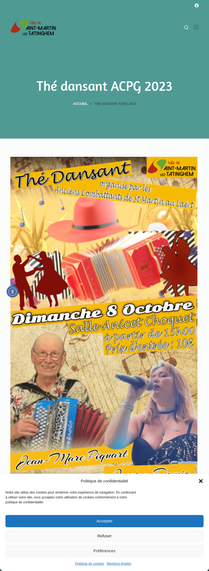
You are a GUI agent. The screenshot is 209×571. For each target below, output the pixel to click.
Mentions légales (119, 564)
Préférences (105, 550)
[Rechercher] (186, 27)
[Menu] (196, 27)
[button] (201, 481)
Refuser (104, 535)
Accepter (104, 521)
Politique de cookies (89, 564)
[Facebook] (197, 6)
